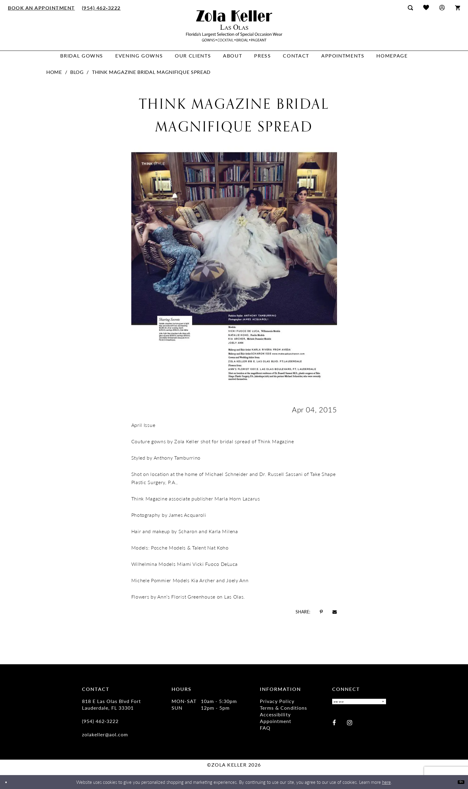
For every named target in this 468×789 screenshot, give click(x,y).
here (386, 782)
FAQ (265, 727)
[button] (442, 7)
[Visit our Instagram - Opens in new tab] (349, 726)
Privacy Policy (277, 701)
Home (54, 71)
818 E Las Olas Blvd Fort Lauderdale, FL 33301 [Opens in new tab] (111, 704)
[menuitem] (42, 7)
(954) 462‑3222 (100, 721)
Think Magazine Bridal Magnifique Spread (151, 71)
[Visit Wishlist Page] (426, 7)
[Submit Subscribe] (379, 703)
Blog (77, 71)
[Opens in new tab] (321, 611)
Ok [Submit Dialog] (458, 782)
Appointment (275, 721)
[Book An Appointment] (42, 7)
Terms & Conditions (283, 707)
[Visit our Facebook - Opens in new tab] (334, 726)
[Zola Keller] (234, 25)
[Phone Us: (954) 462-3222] (101, 7)
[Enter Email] (359, 703)
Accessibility (275, 714)
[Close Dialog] (9, 782)
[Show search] (410, 7)
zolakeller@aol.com (105, 734)
